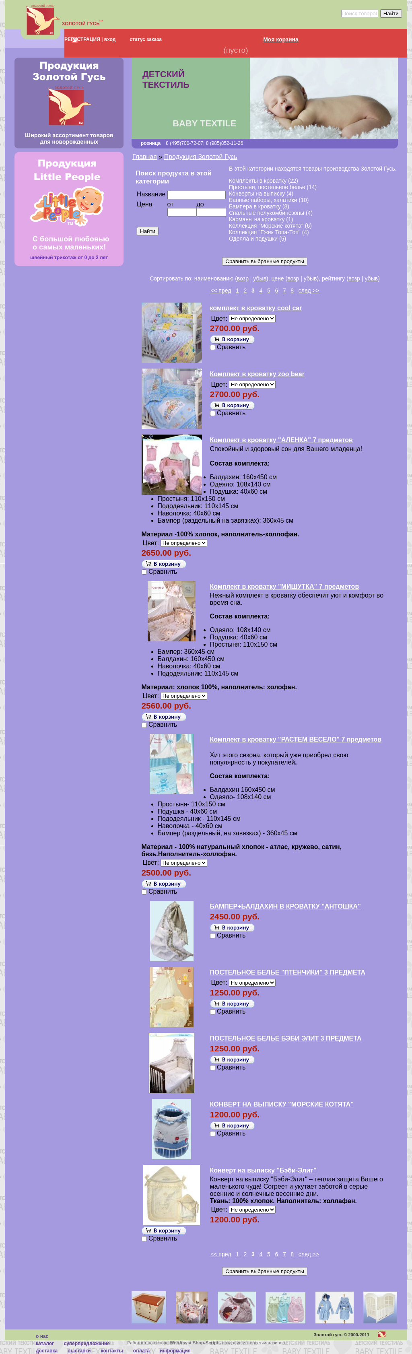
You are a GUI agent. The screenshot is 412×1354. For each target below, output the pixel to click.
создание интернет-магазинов (253, 1342)
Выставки (79, 1351)
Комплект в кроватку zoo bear (257, 374)
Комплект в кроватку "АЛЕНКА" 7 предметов (281, 440)
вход (109, 39)
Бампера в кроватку (255, 206)
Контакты (112, 1351)
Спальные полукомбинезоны (266, 213)
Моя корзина (281, 39)
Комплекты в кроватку (257, 180)
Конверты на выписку (257, 193)
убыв (259, 278)
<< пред (220, 290)
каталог (45, 1343)
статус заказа (146, 39)
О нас (42, 1336)
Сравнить (231, 347)
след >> (309, 290)
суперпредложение (86, 1343)
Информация (175, 1351)
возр (243, 278)
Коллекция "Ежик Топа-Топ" (265, 232)
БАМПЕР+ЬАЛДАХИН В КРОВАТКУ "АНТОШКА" (285, 906)
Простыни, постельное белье (267, 187)
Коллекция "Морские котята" (266, 226)
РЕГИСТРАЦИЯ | (83, 39)
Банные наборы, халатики (263, 200)
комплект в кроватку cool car (256, 308)
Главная (144, 156)
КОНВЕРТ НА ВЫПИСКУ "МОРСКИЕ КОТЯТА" (282, 1104)
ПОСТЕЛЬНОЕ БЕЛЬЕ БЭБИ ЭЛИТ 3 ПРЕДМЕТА (286, 1038)
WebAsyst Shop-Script (194, 1342)
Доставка (47, 1351)
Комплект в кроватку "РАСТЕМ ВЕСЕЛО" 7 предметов (296, 739)
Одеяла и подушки (253, 238)
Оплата (141, 1351)
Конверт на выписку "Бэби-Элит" (263, 1170)
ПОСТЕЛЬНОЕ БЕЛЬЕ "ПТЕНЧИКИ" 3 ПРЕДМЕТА (287, 972)
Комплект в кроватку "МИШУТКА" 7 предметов (284, 586)
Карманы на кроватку (256, 219)
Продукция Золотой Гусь (200, 156)
